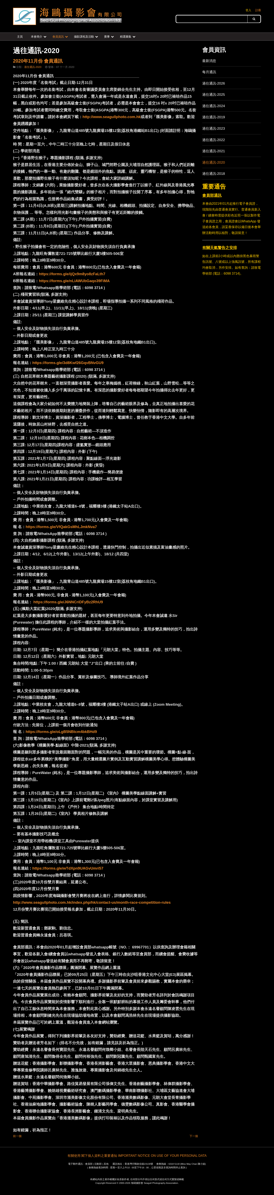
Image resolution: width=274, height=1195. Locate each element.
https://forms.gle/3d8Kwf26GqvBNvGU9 (67, 363)
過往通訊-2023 (213, 128)
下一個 (193, 1136)
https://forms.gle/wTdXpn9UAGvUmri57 (67, 868)
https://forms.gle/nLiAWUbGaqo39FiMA (74, 281)
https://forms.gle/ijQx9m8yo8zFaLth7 (72, 274)
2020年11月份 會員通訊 (38, 61)
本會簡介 (36, 36)
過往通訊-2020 (213, 162)
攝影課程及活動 (84, 36)
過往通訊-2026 (213, 83)
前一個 (17, 1136)
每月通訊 (209, 72)
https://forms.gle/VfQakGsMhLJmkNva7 (61, 527)
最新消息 (209, 61)
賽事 (107, 36)
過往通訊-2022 (213, 140)
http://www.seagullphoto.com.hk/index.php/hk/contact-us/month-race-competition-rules (92, 902)
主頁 (20, 36)
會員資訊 (58, 36)
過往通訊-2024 (213, 106)
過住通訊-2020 (32, 67)
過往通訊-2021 (213, 151)
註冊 (258, 10)
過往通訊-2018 (213, 174)
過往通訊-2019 (213, 117)
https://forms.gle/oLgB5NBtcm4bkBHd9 (61, 732)
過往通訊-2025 (213, 94)
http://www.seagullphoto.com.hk (112, 117)
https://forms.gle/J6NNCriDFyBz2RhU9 (68, 602)
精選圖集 (125, 36)
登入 (248, 10)
